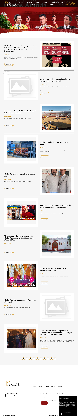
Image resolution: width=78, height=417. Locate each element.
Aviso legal (51, 415)
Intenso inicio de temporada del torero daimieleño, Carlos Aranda (55, 80)
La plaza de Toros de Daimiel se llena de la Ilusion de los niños (20, 112)
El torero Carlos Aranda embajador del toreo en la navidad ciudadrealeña (55, 206)
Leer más (9, 64)
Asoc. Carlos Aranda (57, 2)
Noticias (37, 2)
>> (57, 358)
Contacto (51, 4)
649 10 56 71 (15, 393)
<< (20, 358)
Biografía (29, 2)
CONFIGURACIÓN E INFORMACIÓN (68, 414)
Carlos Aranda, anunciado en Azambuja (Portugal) (20, 301)
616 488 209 (9, 393)
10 (55, 358)
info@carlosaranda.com (12, 395)
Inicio (21, 2)
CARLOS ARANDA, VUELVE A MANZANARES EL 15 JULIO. (53, 269)
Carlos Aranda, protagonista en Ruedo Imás (19, 175)
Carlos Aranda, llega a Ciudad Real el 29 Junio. (56, 143)
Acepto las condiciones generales (49, 400)
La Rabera (32, 4)
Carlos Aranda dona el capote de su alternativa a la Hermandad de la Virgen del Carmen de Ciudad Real (56, 333)
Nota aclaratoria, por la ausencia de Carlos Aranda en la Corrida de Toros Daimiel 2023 (19, 238)
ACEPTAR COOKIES (68, 412)
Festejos (45, 2)
